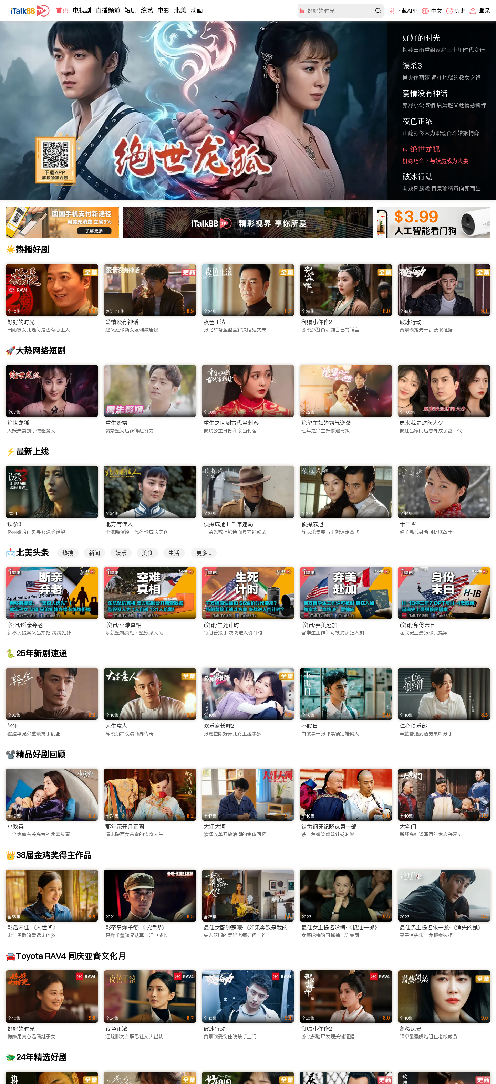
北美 (180, 10)
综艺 (147, 10)
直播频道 (107, 10)
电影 (163, 10)
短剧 (130, 10)
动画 (196, 10)
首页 (62, 10)
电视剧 (82, 10)
